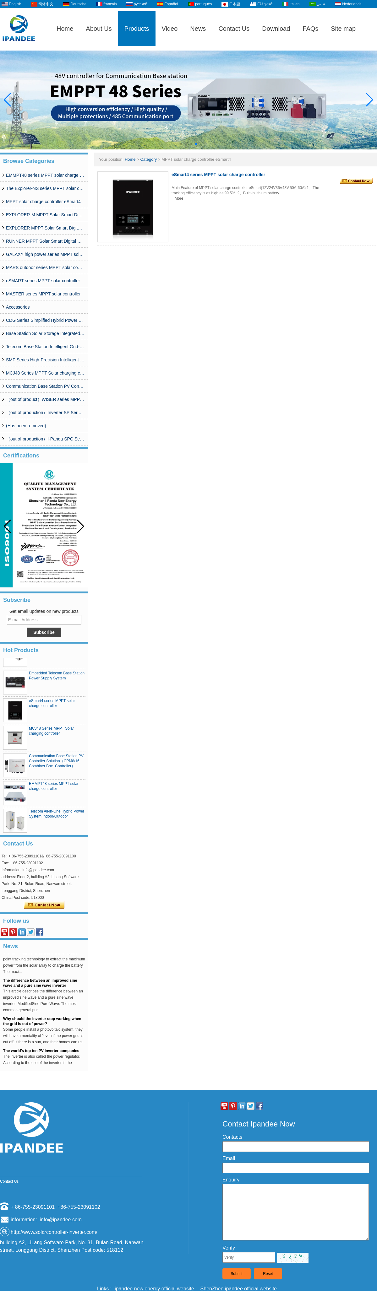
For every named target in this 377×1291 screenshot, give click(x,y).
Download (276, 28)
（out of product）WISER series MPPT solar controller (45, 399)
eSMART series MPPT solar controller (43, 280)
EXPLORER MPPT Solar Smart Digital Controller (45, 227)
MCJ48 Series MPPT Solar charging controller (45, 372)
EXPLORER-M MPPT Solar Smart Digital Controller (45, 214)
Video (170, 28)
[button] (181, 144)
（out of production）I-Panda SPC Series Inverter (45, 438)
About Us (99, 28)
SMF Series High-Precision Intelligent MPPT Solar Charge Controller (45, 359)
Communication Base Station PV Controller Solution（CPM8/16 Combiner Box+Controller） (45, 386)
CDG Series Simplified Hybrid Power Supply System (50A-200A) (45, 320)
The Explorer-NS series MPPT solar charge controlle (45, 188)
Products (136, 28)
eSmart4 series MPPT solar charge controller (218, 174)
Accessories (18, 307)
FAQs (310, 28)
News (198, 28)
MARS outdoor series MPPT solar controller (45, 267)
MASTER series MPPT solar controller (43, 293)
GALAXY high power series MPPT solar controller (45, 254)
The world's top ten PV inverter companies (41, 1052)
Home (65, 28)
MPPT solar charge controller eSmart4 (43, 201)
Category (148, 159)
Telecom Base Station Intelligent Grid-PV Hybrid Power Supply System (45, 346)
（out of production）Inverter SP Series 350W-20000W (45, 412)
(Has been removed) (26, 425)
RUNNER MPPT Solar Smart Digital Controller (45, 241)
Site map (343, 28)
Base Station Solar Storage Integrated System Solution (45, 333)
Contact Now (44, 905)
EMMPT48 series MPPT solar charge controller (45, 175)
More (179, 198)
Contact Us (233, 28)
